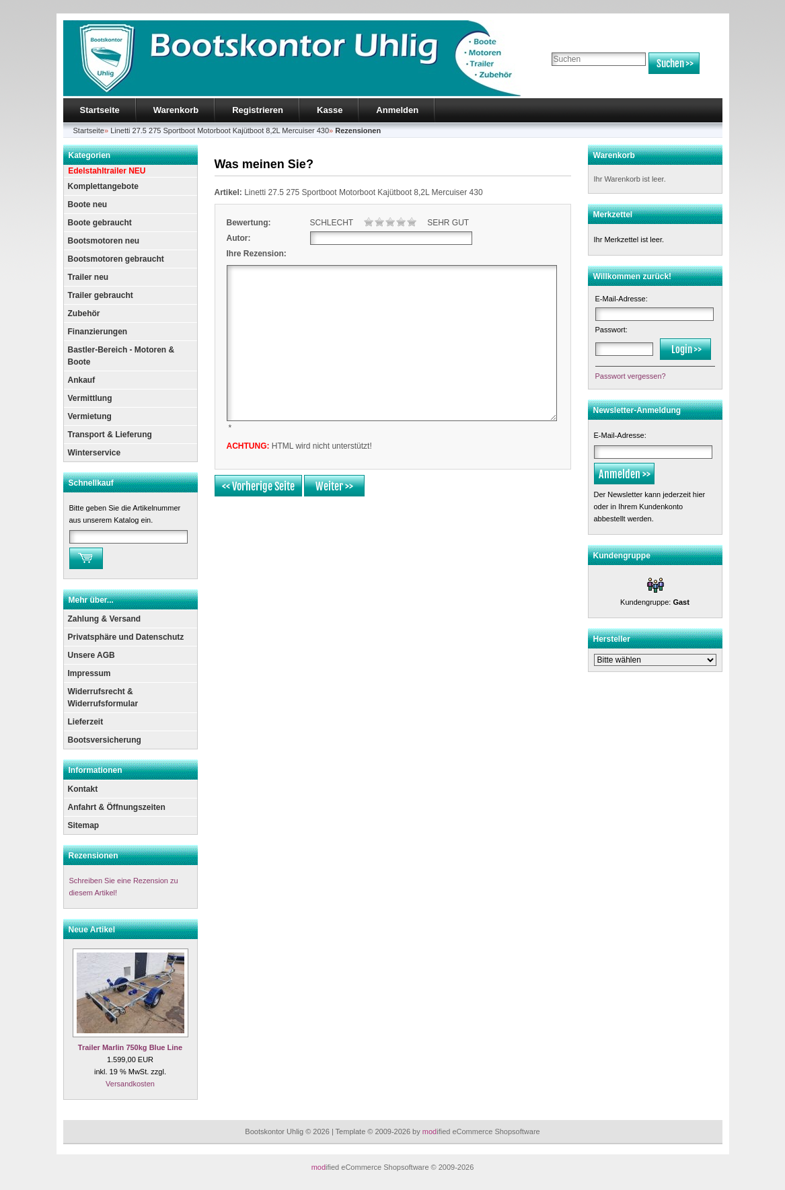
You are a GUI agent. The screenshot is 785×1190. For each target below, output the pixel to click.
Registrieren (257, 110)
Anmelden (397, 110)
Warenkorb (175, 110)
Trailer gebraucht (100, 295)
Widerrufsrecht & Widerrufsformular (103, 697)
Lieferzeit (86, 722)
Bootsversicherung (104, 740)
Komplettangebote (103, 186)
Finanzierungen (98, 331)
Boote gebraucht (100, 222)
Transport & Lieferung (110, 434)
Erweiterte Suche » (580, 80)
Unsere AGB (91, 655)
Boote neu (88, 204)
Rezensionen (93, 855)
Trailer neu (88, 277)
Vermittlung (90, 398)
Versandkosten (130, 1084)
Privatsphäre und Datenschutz (126, 637)
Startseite (100, 110)
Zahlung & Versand (104, 619)
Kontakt (83, 789)
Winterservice (94, 452)
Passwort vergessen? (630, 376)
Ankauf (82, 380)
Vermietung (90, 416)
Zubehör (84, 313)
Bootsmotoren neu (104, 241)
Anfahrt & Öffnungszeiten (116, 807)
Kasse (329, 110)
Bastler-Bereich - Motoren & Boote (121, 356)
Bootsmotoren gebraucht (116, 259)
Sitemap (84, 825)
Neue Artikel (92, 929)
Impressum (89, 673)
